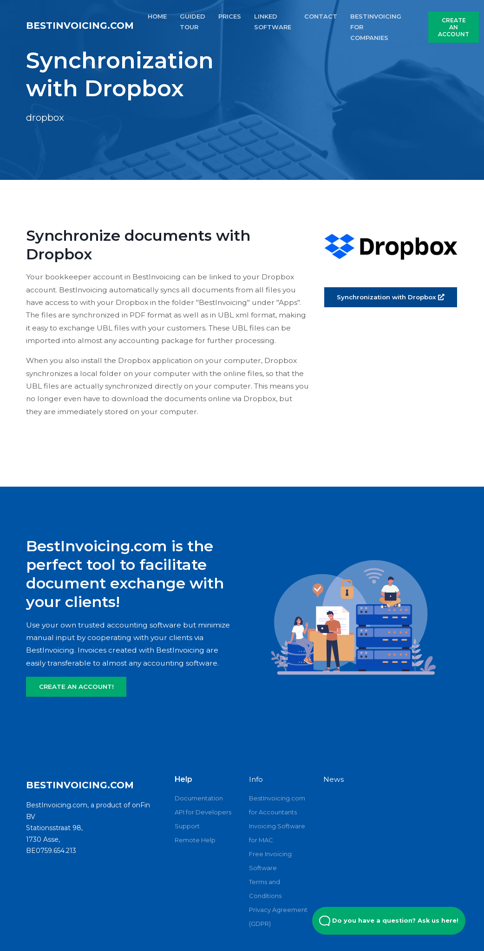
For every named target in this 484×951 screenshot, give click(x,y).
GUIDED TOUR (192, 22)
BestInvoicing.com (80, 25)
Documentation (199, 798)
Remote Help (195, 840)
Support (187, 826)
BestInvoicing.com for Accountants (277, 805)
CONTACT (320, 16)
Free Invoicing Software (270, 861)
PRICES (229, 16)
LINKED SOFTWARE (272, 22)
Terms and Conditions (265, 888)
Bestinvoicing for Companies (375, 27)
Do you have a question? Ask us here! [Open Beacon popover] (388, 921)
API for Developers (203, 812)
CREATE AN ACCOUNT (453, 27)
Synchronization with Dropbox (390, 297)
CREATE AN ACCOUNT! (76, 686)
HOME (157, 16)
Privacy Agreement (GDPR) (278, 916)
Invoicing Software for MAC (277, 833)
